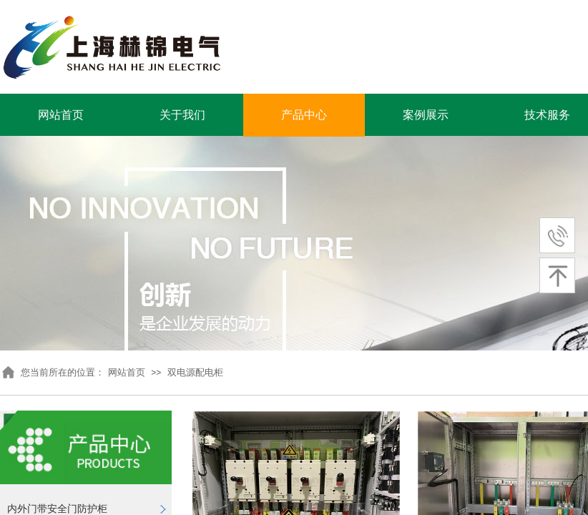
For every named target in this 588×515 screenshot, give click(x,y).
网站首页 (61, 115)
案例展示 (426, 115)
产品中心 (304, 115)
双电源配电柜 (195, 372)
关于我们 (182, 115)
